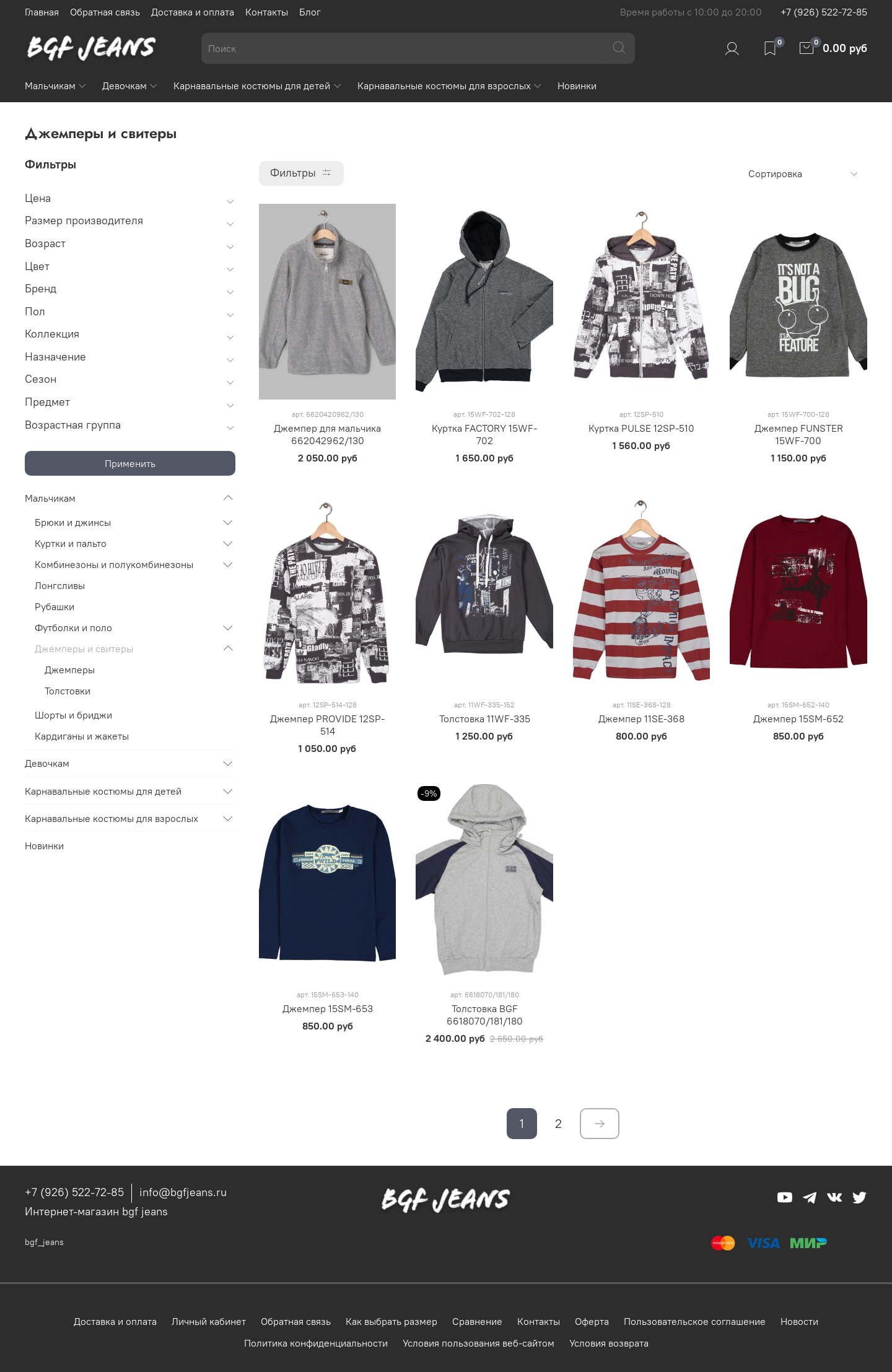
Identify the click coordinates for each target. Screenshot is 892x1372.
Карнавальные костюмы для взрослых (450, 85)
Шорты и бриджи (73, 715)
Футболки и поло (73, 627)
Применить (130, 463)
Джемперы (70, 669)
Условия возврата (609, 1343)
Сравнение (477, 1321)
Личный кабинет (209, 1321)
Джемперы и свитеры (84, 648)
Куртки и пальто (71, 543)
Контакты (266, 12)
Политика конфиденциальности (316, 1343)
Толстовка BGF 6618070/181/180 (485, 1014)
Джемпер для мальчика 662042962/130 (327, 434)
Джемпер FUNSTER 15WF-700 (798, 434)
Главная (42, 12)
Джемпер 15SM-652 (798, 718)
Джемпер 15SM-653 (327, 1008)
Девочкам (130, 85)
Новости (799, 1321)
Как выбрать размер (391, 1321)
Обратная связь (105, 12)
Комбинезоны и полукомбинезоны (114, 564)
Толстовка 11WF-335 (484, 718)
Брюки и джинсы (73, 522)
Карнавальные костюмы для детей (257, 85)
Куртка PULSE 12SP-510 (641, 428)
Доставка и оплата (192, 12)
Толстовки (67, 690)
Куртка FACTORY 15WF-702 (484, 434)
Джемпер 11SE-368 (641, 718)
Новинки (577, 85)
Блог (310, 12)
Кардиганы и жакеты (82, 736)
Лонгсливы (60, 585)
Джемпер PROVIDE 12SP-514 (327, 724)
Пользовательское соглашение (695, 1321)
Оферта (592, 1321)
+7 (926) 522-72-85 (823, 12)
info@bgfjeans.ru (183, 1192)
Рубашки (54, 606)
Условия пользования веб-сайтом (478, 1343)
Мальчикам (56, 85)
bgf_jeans (44, 1241)
